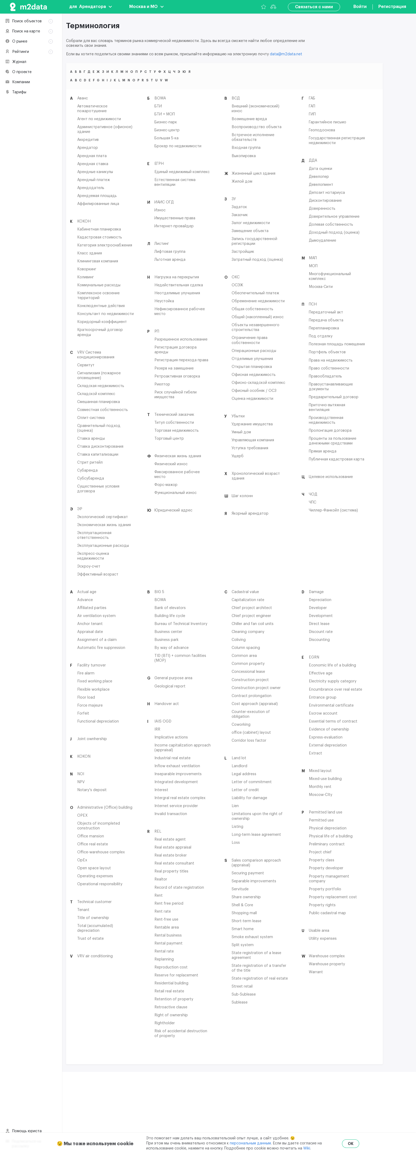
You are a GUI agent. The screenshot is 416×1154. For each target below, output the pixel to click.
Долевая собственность (331, 224)
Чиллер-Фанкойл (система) (333, 510)
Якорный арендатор (250, 513)
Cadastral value (245, 592)
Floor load (86, 697)
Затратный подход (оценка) (257, 259)
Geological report (169, 686)
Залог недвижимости (251, 223)
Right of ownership (171, 1015)
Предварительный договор (333, 397)
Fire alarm (85, 673)
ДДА (313, 160)
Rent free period (168, 903)
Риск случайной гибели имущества (175, 394)
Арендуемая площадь (97, 196)
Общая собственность (252, 309)
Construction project (250, 680)
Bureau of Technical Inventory (180, 624)
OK (350, 1143)
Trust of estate (90, 938)
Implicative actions (171, 737)
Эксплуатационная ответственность (94, 535)
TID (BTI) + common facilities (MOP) (180, 657)
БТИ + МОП (164, 114)
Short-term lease (246, 921)
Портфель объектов (327, 352)
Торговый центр (169, 438)
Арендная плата (92, 156)
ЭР (79, 509)
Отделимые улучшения (252, 358)
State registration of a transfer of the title (259, 967)
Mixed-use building (325, 779)
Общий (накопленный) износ (258, 317)
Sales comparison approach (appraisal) (256, 862)
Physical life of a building (331, 836)
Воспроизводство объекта (256, 127)
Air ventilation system (96, 616)
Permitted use (321, 820)
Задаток (239, 207)
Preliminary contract (327, 844)
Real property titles (171, 871)
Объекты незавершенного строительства (255, 327)
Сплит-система (91, 418)
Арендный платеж (93, 180)
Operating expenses (95, 876)
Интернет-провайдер (174, 226)
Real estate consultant (174, 863)
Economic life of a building (332, 665)
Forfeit (83, 713)
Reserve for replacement (176, 975)
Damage (316, 592)
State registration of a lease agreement (256, 955)
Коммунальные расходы (98, 285)
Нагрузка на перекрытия (176, 277)
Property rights (322, 905)
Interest (161, 790)
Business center (168, 632)
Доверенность (322, 208)
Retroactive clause (170, 1007)
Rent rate (162, 911)
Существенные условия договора (98, 488)
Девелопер (319, 176)
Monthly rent (320, 786)
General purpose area (173, 678)
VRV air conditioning (95, 956)
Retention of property (173, 999)
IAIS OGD (162, 721)
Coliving (239, 639)
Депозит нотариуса (327, 192)
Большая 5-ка (166, 138)
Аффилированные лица (98, 204)
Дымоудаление (322, 240)
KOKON (83, 756)
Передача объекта (326, 320)
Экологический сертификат (102, 517)
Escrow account (323, 713)
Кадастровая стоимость (99, 237)
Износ (160, 210)
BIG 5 (159, 592)
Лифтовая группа (169, 251)
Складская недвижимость (100, 386)
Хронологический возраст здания (256, 475)
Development (321, 616)
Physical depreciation (327, 828)
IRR (157, 729)
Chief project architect (252, 608)
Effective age (320, 673)
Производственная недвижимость (326, 420)
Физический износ (171, 464)
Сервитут (85, 365)
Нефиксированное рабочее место (179, 311)
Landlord (239, 766)
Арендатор (87, 147)
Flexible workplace (93, 689)
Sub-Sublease (244, 994)
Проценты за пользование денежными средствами (332, 440)
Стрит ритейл (90, 462)
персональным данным (250, 1143)
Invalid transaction (170, 814)
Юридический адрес (173, 510)
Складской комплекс (96, 394)
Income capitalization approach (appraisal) (182, 747)
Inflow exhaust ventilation (177, 766)
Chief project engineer (251, 616)
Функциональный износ (175, 492)
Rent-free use (166, 919)
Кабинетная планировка (99, 229)
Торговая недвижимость (176, 430)
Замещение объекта (250, 231)
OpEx (82, 860)
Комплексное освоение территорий (98, 295)
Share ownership (246, 897)
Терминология (28, 56)
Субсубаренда (90, 478)
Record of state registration (179, 887)
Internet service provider (176, 806)
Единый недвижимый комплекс (182, 172)
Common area (244, 655)
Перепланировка (324, 328)
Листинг (161, 243)
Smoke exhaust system (252, 937)
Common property (248, 663)
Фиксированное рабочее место (177, 474)
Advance (85, 600)
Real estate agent (170, 839)
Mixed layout (320, 771)
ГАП (312, 106)
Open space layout (94, 868)
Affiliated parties (91, 608)
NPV (81, 782)
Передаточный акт (326, 312)
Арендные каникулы (95, 172)
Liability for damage (249, 798)
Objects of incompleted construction (98, 825)
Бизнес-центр (167, 130)
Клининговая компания (97, 261)
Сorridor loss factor (249, 740)
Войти (360, 7)
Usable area (319, 930)
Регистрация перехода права (181, 360)
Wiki (306, 1148)
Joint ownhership (92, 739)
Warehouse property (327, 964)
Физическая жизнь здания (177, 456)
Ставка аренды (91, 438)
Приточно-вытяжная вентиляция (327, 407)
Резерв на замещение (174, 368)
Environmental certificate (331, 705)
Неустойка (164, 301)
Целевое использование (331, 477)
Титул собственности (174, 422)
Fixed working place (94, 681)
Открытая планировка (252, 366)
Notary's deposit (92, 790)
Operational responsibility (100, 884)
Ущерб (238, 456)
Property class (321, 860)
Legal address (244, 774)
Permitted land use (325, 812)
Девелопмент (321, 184)
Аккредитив (88, 139)
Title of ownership (93, 918)
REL (157, 831)
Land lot (239, 758)
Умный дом (241, 432)
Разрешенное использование (180, 339)
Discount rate (321, 632)
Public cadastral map (327, 913)
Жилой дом (242, 181)
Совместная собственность (102, 410)
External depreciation (328, 745)
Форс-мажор (165, 484)
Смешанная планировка (98, 402)
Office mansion (90, 836)
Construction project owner (256, 688)
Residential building (171, 983)
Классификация (29, 49)
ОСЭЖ (237, 285)
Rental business (168, 935)
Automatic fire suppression (101, 647)
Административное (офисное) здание (104, 129)
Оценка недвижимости (252, 398)
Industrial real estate (172, 758)
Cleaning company (248, 632)
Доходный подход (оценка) (334, 232)
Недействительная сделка (178, 285)
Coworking (241, 724)
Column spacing (246, 647)
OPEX (82, 815)
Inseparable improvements (178, 774)
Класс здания (89, 253)
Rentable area (166, 927)
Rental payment (168, 943)
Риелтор (162, 384)
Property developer (326, 868)
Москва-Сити (321, 286)
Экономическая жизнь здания (104, 525)
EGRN (314, 657)
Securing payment (248, 873)
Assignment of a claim (97, 639)
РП (156, 331)
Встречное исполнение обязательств (253, 137)
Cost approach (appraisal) (255, 704)
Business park (166, 639)
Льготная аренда (169, 259)
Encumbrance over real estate (335, 689)
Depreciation (320, 600)
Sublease (240, 1002)
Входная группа (246, 147)
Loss (236, 842)
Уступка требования (250, 448)
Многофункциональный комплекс (330, 276)
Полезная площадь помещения (337, 344)
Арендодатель (90, 188)
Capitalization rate (248, 600)
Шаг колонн (242, 496)
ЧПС (312, 502)
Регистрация (392, 7)
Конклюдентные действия (101, 306)
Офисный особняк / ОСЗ (254, 390)
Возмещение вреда (249, 119)
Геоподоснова (322, 130)
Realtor (160, 879)
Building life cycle (169, 616)
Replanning (164, 959)
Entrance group (322, 697)
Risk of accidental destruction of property (180, 1033)
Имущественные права (174, 218)
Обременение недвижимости (258, 301)
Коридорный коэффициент (102, 322)
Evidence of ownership (329, 729)
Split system (243, 945)
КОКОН (84, 221)
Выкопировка (244, 156)
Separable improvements (254, 881)
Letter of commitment (252, 782)
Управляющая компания (253, 440)
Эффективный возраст (97, 574)
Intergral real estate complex (180, 798)
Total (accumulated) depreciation (95, 928)
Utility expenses (323, 938)
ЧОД (313, 494)
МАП (313, 258)
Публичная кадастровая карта (336, 459)
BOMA (160, 98)
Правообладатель (325, 376)
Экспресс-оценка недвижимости (93, 555)
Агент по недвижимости (99, 119)
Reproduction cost (171, 967)
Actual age (86, 592)
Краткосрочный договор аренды (100, 332)
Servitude (240, 889)
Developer (318, 608)
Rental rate (164, 951)
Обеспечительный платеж (255, 293)
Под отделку (320, 336)
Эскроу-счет (88, 566)
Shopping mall (244, 913)
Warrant (316, 972)
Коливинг (85, 277)
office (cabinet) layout (251, 732)
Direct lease (319, 624)
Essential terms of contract (333, 721)
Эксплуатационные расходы (103, 545)
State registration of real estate (260, 978)
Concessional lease (248, 671)
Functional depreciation (98, 721)
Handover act (166, 704)
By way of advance (171, 647)
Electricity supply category (333, 681)
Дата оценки (320, 168)
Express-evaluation (326, 737)
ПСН (313, 304)
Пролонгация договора (330, 430)
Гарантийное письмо (327, 122)
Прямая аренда (322, 451)
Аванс (82, 98)
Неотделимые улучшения (177, 293)
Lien (235, 806)
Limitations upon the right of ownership (257, 816)
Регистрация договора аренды (175, 349)
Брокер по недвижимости (177, 146)
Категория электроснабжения (104, 245)
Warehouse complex (327, 956)
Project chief (320, 852)
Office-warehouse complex (101, 852)
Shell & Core (242, 905)
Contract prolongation (251, 696)
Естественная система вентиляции (175, 182)
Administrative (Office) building (104, 807)
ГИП (312, 114)
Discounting (319, 639)
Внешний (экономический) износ (255, 108)
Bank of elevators (170, 608)
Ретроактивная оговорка (177, 376)
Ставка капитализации (97, 454)
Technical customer (94, 902)
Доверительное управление (334, 216)
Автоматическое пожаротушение (92, 108)
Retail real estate (169, 991)
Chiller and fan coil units (253, 624)
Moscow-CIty (320, 794)
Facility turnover (91, 665)
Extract (315, 753)
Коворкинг (86, 269)
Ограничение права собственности (249, 340)
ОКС (236, 277)
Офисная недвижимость (254, 374)
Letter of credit (245, 790)
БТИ (158, 106)
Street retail (242, 986)
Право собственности (329, 368)
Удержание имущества (252, 424)
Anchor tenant (90, 624)
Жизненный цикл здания (253, 173)
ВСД (236, 98)
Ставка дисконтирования (100, 446)
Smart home (243, 929)
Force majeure (90, 705)
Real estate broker (170, 855)
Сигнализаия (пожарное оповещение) (99, 375)
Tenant (83, 910)
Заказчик (240, 215)
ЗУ (234, 199)
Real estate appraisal (172, 847)
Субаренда (87, 470)
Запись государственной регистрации (254, 241)
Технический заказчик (174, 414)
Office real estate (92, 844)
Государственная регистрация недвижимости (337, 140)
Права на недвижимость (331, 360)
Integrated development (176, 782)
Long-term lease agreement (256, 834)
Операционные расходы (254, 351)
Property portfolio (325, 889)
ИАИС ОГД (164, 202)
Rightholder (164, 1023)
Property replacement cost (333, 897)
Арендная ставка (92, 164)
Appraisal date (90, 632)
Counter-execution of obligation (251, 714)
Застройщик (243, 251)
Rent (158, 895)
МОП (313, 266)
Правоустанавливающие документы (331, 386)
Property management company (329, 878)
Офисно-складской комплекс (258, 382)
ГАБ (312, 98)
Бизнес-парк (165, 122)
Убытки (238, 416)
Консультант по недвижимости (105, 314)
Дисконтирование (325, 200)
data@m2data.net (286, 54)
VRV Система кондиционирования (95, 354)
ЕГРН (159, 163)
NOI (80, 774)
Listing (237, 826)
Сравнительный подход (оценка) (98, 428)
